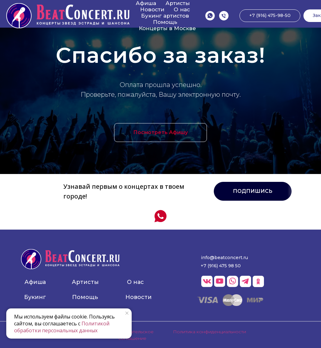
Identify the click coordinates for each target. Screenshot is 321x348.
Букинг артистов (165, 16)
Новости (152, 9)
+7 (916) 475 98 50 (221, 266)
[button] (253, 191)
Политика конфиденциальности (209, 331)
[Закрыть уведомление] (127, 313)
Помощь (165, 22)
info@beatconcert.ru (224, 257)
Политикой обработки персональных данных (61, 327)
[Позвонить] (224, 15)
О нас (182, 9)
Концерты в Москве (167, 28)
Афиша (146, 3)
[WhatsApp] (210, 15)
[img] (70, 259)
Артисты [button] (178, 3)
